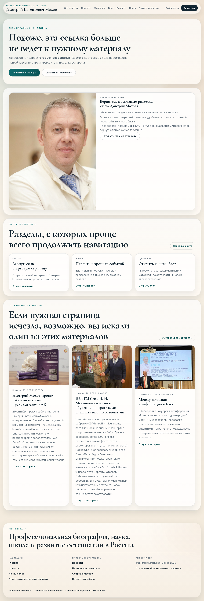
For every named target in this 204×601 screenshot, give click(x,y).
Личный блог (16, 573)
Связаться (189, 8)
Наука (132, 8)
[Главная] (31, 8)
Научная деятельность (86, 568)
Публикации (172, 8)
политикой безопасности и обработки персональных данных (70, 590)
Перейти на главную (24, 72)
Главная (13, 562)
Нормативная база (83, 579)
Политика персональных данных (28, 579)
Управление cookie (20, 590)
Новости (86, 8)
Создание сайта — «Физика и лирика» (158, 568)
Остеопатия (71, 8)
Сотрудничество (149, 8)
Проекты (121, 8)
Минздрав (99, 8)
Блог (111, 8)
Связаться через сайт (59, 72)
